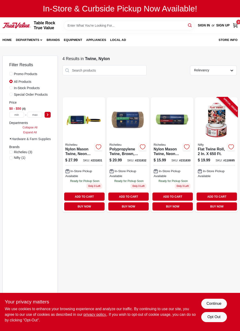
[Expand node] (10, 139)
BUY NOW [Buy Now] (84, 206)
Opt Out (213, 317)
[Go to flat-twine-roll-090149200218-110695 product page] (216, 154)
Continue (213, 304)
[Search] (190, 25)
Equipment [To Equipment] (73, 40)
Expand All (30, 132)
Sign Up (223, 25)
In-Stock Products (27, 88)
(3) (23, 152)
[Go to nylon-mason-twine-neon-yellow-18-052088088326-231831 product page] (84, 154)
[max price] (35, 115)
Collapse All (29, 127)
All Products (23, 81)
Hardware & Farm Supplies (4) (34, 139)
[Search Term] (129, 25)
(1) (19, 158)
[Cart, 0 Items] (235, 25)
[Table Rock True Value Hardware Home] (17, 25)
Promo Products (25, 74)
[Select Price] (48, 115)
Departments (27, 40)
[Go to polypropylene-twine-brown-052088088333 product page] (128, 154)
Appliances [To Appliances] (96, 40)
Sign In (204, 25)
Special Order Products (31, 94)
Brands (53, 40)
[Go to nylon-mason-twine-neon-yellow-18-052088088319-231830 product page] (172, 154)
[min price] (16, 115)
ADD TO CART (84, 196)
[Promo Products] (11, 73)
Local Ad (118, 40)
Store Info (228, 40)
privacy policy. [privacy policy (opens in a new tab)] (95, 314)
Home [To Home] (7, 40)
